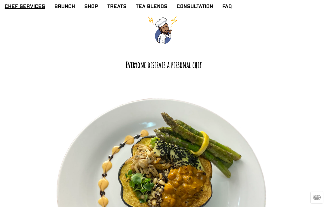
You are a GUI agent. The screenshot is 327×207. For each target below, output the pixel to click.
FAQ (227, 6)
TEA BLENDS (151, 6)
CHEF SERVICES (25, 6)
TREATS (117, 6)
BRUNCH (64, 6)
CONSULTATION (195, 6)
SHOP (91, 6)
